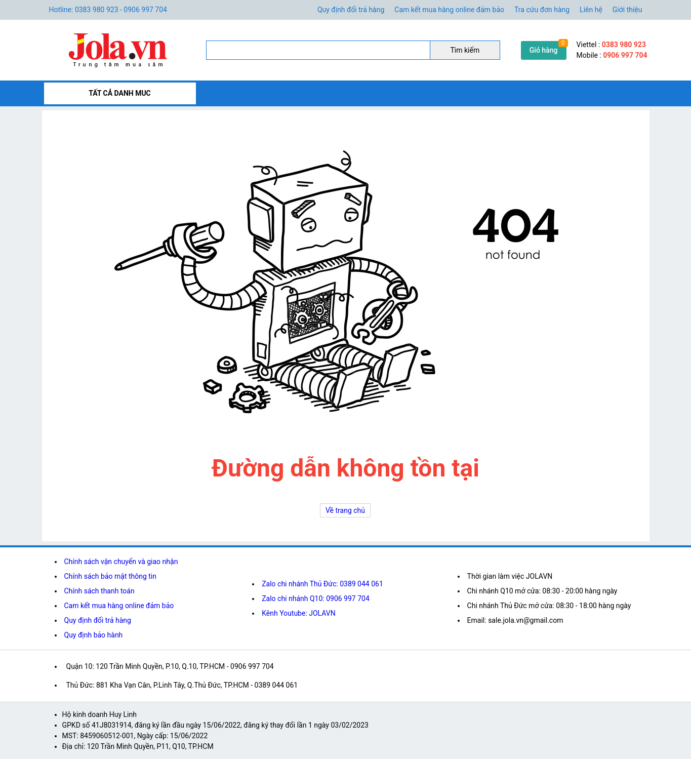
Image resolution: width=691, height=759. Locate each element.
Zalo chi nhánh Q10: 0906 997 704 (316, 598)
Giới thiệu (627, 10)
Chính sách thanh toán (99, 591)
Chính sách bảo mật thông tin (110, 576)
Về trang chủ (345, 510)
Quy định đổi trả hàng (350, 10)
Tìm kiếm (464, 50)
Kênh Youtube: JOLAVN (299, 613)
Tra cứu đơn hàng (542, 10)
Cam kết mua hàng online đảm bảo (449, 10)
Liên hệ (591, 10)
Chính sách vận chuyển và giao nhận (121, 561)
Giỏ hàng (544, 50)
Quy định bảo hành (93, 635)
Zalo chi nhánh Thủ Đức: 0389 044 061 (322, 584)
